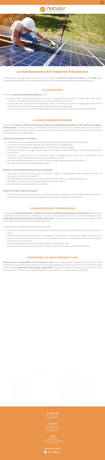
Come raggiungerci (52, 426)
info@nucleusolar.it (52, 430)
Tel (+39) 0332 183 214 (52, 428)
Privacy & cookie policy (52, 443)
